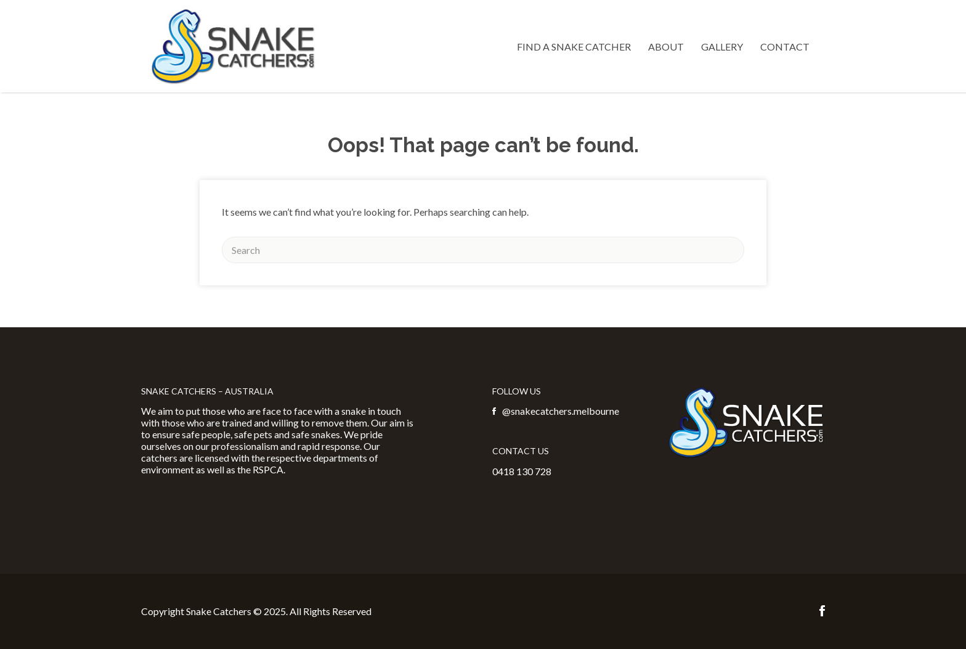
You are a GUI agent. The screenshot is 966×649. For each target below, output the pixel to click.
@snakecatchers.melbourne (560, 411)
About (666, 46)
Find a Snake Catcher (574, 46)
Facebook (822, 610)
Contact (785, 46)
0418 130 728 (521, 471)
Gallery (722, 46)
